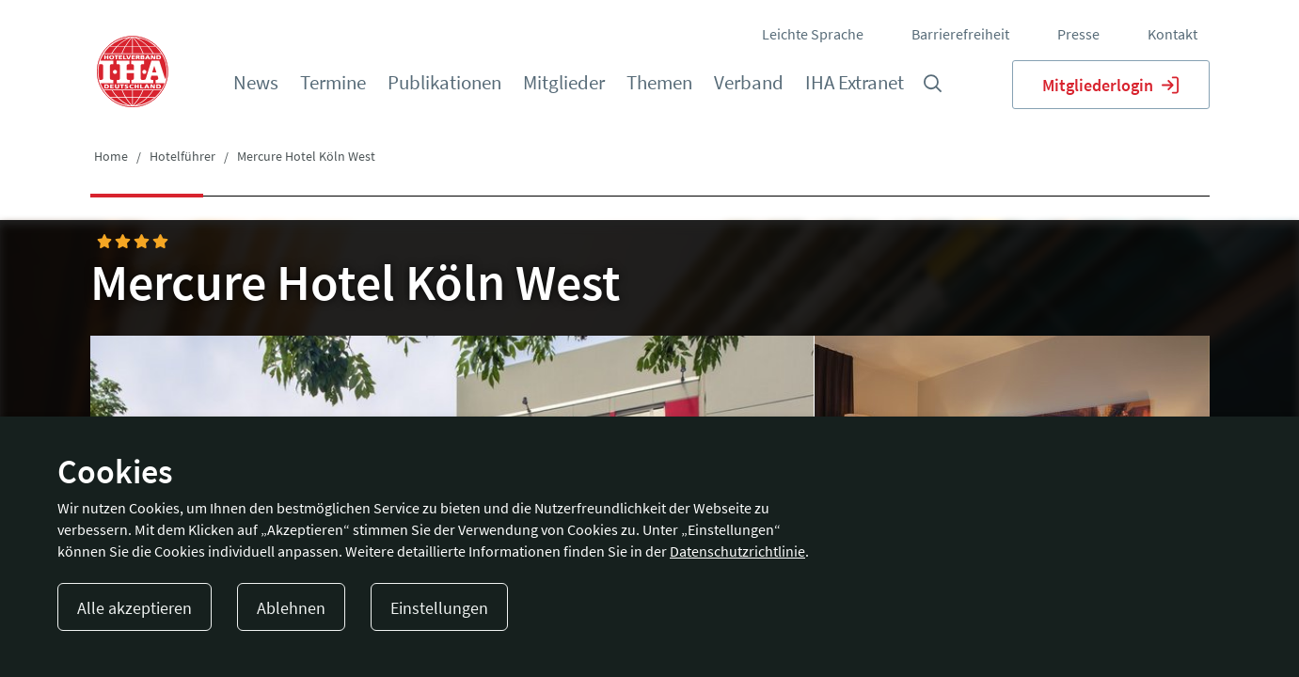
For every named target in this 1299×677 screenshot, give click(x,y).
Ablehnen (291, 608)
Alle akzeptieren (134, 608)
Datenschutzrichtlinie (737, 551)
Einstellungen (439, 608)
